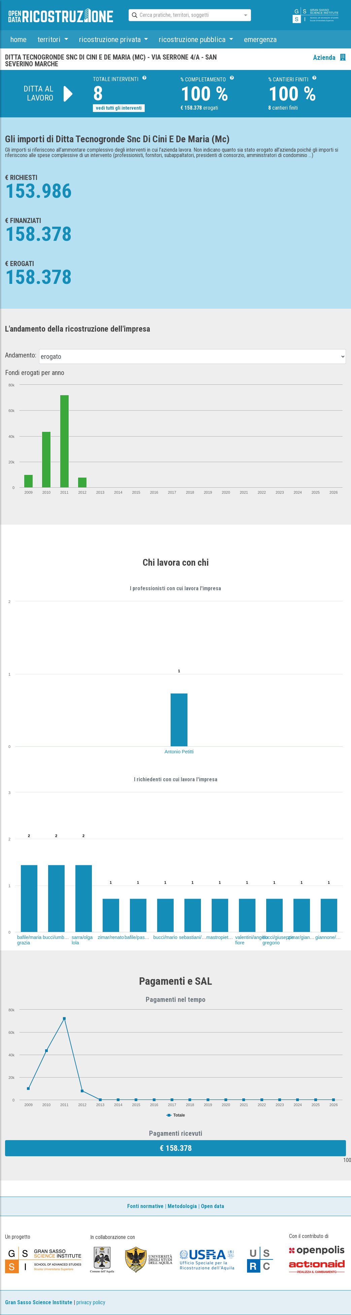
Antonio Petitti (179, 751)
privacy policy (90, 1302)
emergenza (260, 39)
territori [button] (49, 39)
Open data (212, 1206)
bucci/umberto (57, 937)
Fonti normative (145, 1206)
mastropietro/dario (225, 937)
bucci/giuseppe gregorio (278, 940)
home (18, 39)
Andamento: (20, 355)
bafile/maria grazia (29, 940)
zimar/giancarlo (304, 937)
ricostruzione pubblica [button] (193, 39)
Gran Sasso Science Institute (38, 1302)
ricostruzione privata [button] (110, 39)
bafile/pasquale (140, 937)
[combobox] (183, 15)
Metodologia (182, 1206)
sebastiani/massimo (199, 937)
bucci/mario (165, 937)
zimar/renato (111, 937)
